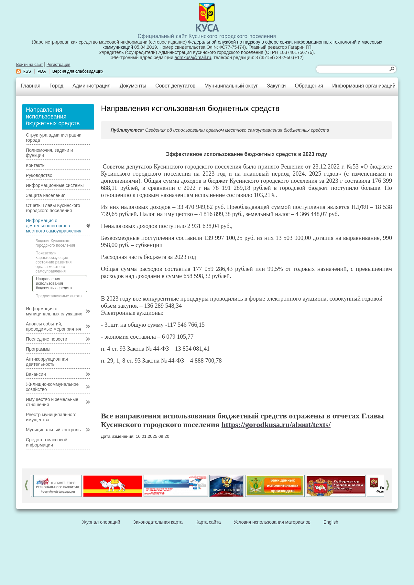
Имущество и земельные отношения (52, 402)
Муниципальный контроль (53, 429)
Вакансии (36, 374)
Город (56, 85)
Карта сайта (208, 522)
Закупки (276, 85)
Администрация (91, 85)
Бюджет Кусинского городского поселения (55, 243)
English (330, 522)
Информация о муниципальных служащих (54, 311)
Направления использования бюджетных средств (54, 283)
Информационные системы (55, 185)
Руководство (39, 175)
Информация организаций (364, 85)
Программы (38, 349)
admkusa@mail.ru (193, 57)
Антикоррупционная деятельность (47, 361)
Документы (133, 85)
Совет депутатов (175, 85)
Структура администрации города (54, 137)
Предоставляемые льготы (59, 296)
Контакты (35, 165)
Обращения (309, 85)
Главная (30, 85)
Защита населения (45, 195)
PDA (42, 71)
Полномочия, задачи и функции (49, 153)
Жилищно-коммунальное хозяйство (52, 387)
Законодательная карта (158, 522)
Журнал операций (101, 522)
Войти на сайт (29, 64)
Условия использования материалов (272, 522)
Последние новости (46, 339)
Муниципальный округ (231, 85)
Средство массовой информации (46, 442)
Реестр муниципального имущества (51, 417)
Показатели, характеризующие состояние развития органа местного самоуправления (53, 262)
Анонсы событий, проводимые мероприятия (53, 326)
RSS (27, 71)
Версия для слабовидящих (78, 71)
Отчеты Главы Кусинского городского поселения (53, 208)
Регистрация (59, 64)
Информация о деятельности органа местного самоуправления (53, 225)
